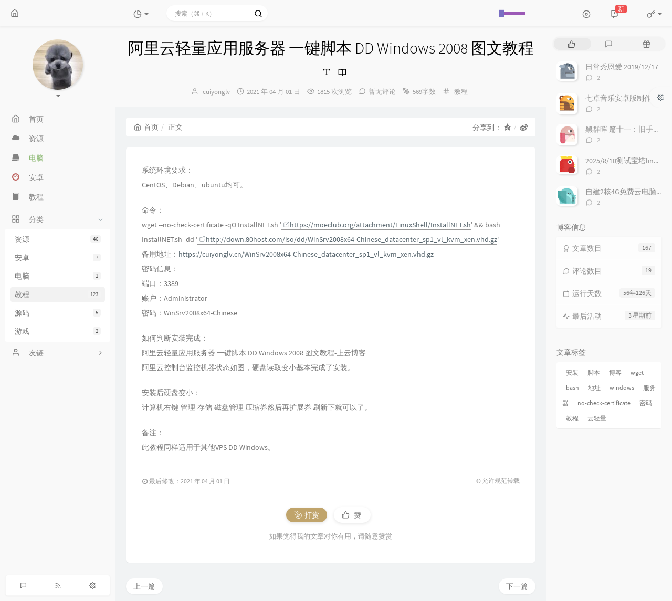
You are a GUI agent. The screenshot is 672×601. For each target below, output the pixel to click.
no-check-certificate (604, 403)
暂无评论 (382, 91)
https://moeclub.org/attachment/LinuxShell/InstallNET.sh (377, 224)
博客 (615, 372)
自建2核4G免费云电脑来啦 (628, 191)
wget (637, 372)
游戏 (58, 331)
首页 (146, 127)
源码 (58, 313)
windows (622, 388)
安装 (572, 372)
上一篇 (144, 586)
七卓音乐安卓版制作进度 (625, 98)
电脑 (58, 276)
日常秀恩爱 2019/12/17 (621, 66)
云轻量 (596, 418)
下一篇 (517, 586)
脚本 (593, 372)
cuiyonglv (216, 91)
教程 (58, 294)
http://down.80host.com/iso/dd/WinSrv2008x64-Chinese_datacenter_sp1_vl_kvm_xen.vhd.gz (348, 239)
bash (572, 388)
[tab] (571, 44)
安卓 (58, 257)
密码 (645, 403)
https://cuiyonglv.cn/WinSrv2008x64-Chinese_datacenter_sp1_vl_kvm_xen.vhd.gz (306, 254)
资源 (58, 239)
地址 (594, 388)
